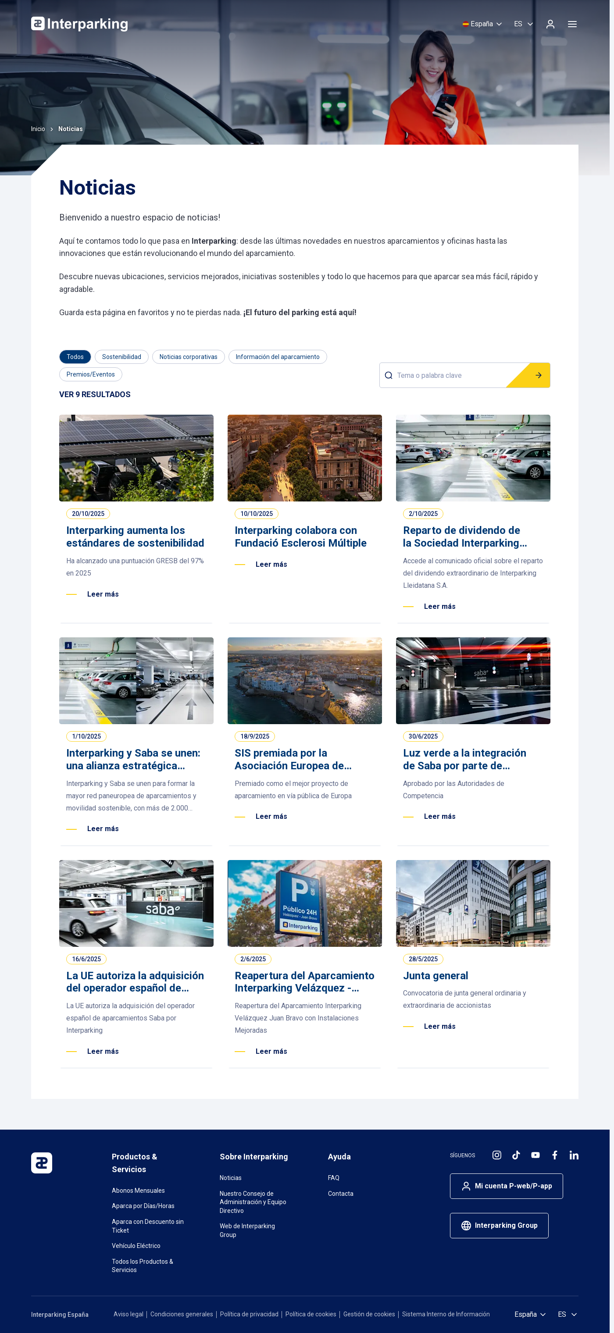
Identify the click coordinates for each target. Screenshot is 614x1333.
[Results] (95, 394)
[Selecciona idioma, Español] (524, 24)
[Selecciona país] (483, 24)
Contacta (340, 1193)
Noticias (231, 1177)
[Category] (75, 357)
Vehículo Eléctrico (136, 1245)
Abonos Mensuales (138, 1190)
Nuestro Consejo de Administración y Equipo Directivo (253, 1202)
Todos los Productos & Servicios (142, 1266)
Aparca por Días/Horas (143, 1205)
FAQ (333, 1177)
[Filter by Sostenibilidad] (122, 357)
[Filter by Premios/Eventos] (90, 374)
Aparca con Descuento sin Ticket (148, 1226)
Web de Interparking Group (247, 1230)
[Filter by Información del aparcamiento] (277, 357)
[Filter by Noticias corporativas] (188, 357)
